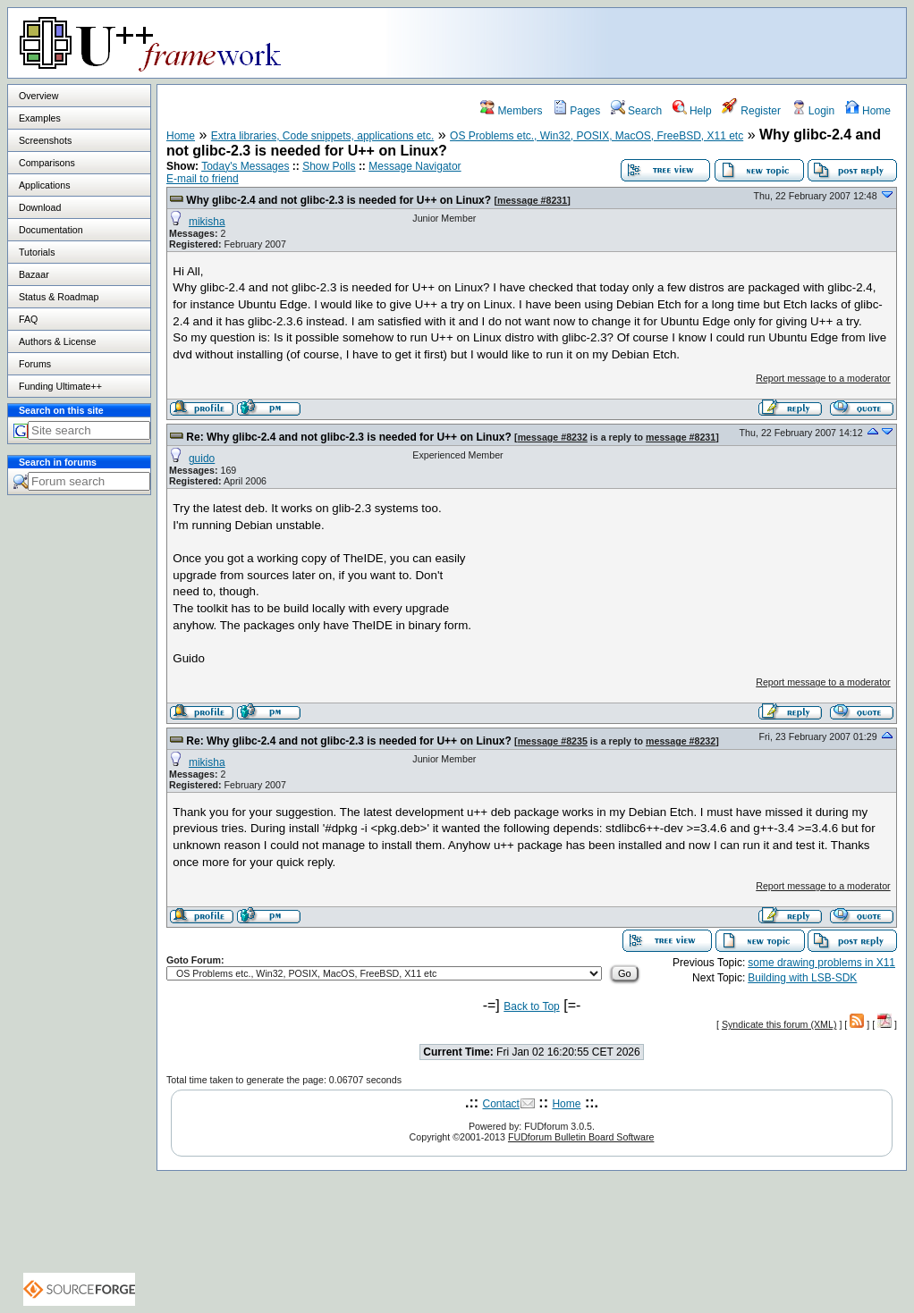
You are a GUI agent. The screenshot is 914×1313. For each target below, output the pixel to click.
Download (40, 207)
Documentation (51, 229)
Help (692, 111)
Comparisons (47, 162)
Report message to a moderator (823, 378)
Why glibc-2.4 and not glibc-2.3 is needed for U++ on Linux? (338, 200)
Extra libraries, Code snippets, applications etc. (322, 136)
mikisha (207, 221)
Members (511, 111)
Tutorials (37, 252)
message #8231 (532, 200)
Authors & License (57, 341)
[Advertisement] (682, 42)
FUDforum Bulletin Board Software (581, 1137)
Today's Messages (245, 166)
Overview (38, 95)
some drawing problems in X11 (821, 962)
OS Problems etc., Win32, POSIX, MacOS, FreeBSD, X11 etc (596, 136)
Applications (44, 185)
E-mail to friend (202, 179)
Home (868, 111)
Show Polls (328, 166)
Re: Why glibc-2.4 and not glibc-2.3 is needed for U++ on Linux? (348, 437)
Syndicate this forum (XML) (779, 1024)
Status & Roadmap (58, 296)
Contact (501, 1104)
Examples (40, 118)
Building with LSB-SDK (802, 978)
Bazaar (34, 274)
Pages (576, 111)
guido (202, 458)
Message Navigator (414, 166)
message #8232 (553, 437)
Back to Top (531, 1006)
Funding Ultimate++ (60, 386)
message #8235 (553, 741)
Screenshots (45, 140)
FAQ (28, 319)
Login (813, 111)
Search (636, 111)
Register (751, 111)
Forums (35, 363)
